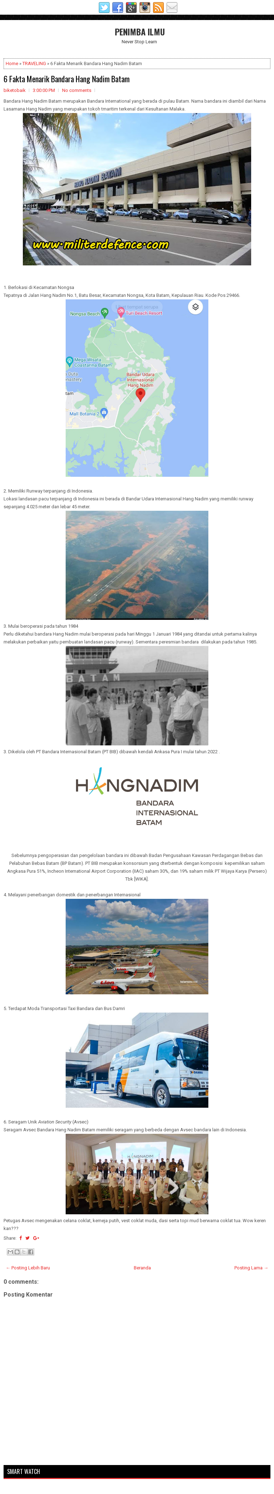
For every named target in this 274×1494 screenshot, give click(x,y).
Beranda (142, 1267)
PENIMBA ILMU (140, 31)
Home (12, 63)
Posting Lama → (251, 1267)
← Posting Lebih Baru (28, 1267)
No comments (76, 90)
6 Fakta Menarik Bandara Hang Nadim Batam (67, 78)
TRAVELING (34, 63)
